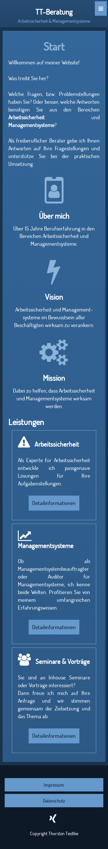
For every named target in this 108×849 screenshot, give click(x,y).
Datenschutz (54, 801)
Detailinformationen (54, 502)
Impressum (54, 785)
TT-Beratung (54, 12)
